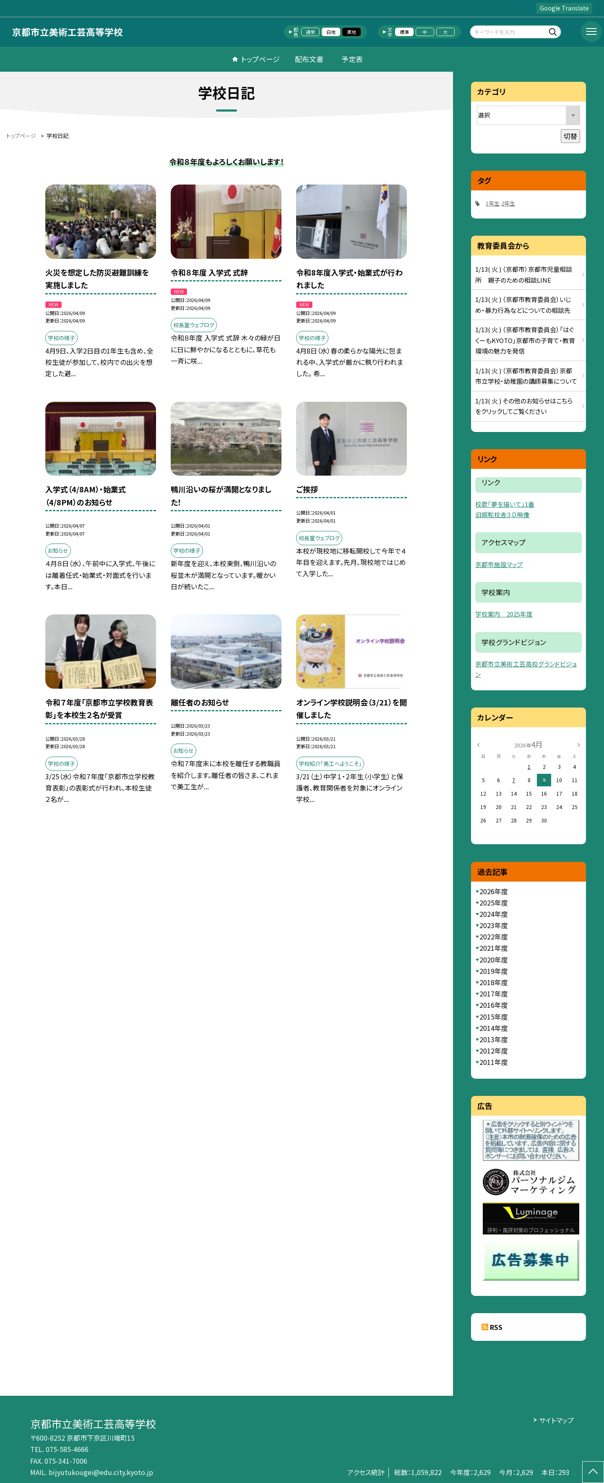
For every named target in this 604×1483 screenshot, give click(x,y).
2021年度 (493, 948)
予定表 (352, 59)
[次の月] (579, 743)
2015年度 (493, 1017)
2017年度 (493, 994)
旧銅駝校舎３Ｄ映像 (502, 514)
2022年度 (493, 936)
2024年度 (493, 914)
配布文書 (309, 59)
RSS (496, 1327)
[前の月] (478, 743)
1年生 (493, 203)
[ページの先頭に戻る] (593, 1472)
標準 (404, 32)
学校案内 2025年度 (504, 613)
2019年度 (493, 971)
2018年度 (493, 982)
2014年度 (493, 1028)
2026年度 (493, 891)
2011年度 (493, 1062)
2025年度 (493, 903)
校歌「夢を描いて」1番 (504, 504)
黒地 (351, 32)
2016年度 (493, 1005)
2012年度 (493, 1051)
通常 (310, 32)
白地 (331, 32)
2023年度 (493, 925)
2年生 (508, 203)
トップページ (260, 59)
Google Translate (564, 8)
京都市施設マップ (499, 564)
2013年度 (493, 1039)
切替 (570, 136)
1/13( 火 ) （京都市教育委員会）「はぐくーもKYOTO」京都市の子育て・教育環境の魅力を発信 (525, 340)
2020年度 (493, 960)
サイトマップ (556, 1420)
